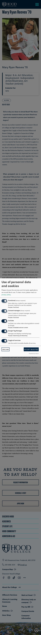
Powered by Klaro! (34, 353)
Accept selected (31, 349)
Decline (5, 349)
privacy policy (6, 294)
